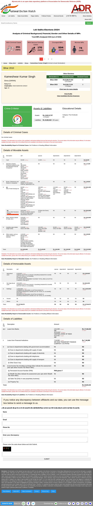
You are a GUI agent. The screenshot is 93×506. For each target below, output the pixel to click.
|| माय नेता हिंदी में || (71, 16)
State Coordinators (26, 491)
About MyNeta (87, 16)
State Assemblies (23, 16)
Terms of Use (45, 491)
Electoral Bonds (58, 16)
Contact (37, 491)
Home (3, 16)
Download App (48, 503)
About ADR (88, 19)
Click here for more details (68, 89)
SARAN (20, 63)
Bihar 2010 (12, 63)
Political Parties (46, 16)
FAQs (53, 491)
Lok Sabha (11, 16)
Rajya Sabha (35, 16)
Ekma (26, 63)
